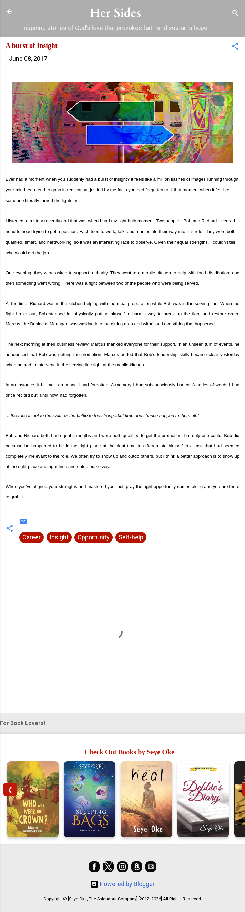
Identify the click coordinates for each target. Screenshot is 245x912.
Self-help (131, 537)
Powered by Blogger (122, 884)
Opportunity (94, 537)
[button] (235, 47)
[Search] (235, 13)
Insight (59, 537)
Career (31, 537)
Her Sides (115, 13)
